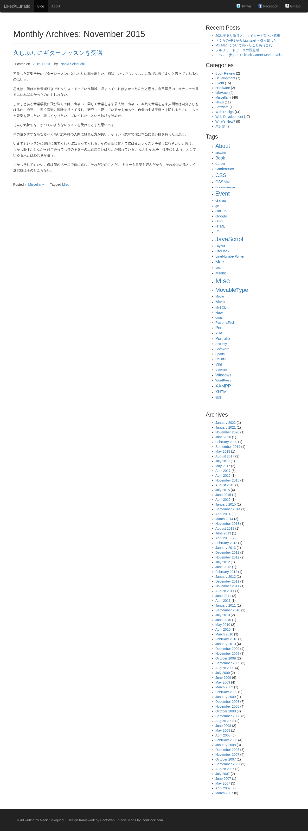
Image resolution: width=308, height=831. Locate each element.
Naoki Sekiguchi (72, 64)
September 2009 (227, 663)
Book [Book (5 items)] (220, 158)
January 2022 (225, 423)
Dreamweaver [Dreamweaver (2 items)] (225, 187)
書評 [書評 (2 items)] (218, 397)
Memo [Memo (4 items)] (220, 273)
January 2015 (225, 504)
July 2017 (222, 461)
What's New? (225, 121)
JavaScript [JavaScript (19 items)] (229, 239)
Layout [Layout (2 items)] (220, 246)
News (219, 102)
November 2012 (227, 557)
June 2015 (223, 495)
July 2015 (222, 490)
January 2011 (225, 605)
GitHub (293, 6)
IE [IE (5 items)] (217, 231)
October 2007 (225, 759)
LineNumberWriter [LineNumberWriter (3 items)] (229, 256)
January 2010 (225, 644)
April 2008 (223, 735)
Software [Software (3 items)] (222, 349)
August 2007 (224, 769)
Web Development (229, 117)
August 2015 (224, 485)
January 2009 (225, 697)
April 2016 (223, 475)
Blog (40, 6)
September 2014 (227, 509)
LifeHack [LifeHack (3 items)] (222, 251)
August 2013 (224, 528)
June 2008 (223, 726)
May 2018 (222, 451)
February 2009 (226, 692)
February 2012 (226, 572)
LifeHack (221, 93)
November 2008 (227, 706)
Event (219, 83)
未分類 (220, 126)
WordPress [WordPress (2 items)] (223, 380)
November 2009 (227, 653)
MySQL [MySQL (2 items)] (220, 307)
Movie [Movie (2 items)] (219, 296)
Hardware (222, 88)
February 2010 (226, 639)
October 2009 (225, 658)
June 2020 (223, 437)
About (55, 6)
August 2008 (224, 721)
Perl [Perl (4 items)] (218, 327)
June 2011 (223, 596)
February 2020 (226, 442)
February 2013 (226, 543)
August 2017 (224, 456)
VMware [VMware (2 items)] (221, 370)
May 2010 (222, 625)
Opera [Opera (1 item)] (219, 317)
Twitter (244, 6)
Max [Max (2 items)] (218, 268)
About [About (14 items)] (222, 146)
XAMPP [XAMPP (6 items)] (223, 385)
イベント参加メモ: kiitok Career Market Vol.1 (249, 55)
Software (222, 107)
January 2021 (225, 427)
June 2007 (223, 778)
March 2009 (224, 687)
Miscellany (36, 184)
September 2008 (227, 716)
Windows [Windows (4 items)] (223, 375)
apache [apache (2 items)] (220, 152)
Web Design (224, 112)
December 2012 (227, 552)
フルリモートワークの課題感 (237, 50)
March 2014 (224, 519)
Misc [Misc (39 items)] (222, 281)
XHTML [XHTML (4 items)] (222, 392)
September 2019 (227, 447)
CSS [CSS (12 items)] (220, 175)
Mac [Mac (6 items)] (219, 261)
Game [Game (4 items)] (220, 200)
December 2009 (227, 649)
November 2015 (227, 480)
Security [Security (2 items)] (221, 344)
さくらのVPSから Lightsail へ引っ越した (246, 40)
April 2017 (223, 471)
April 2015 (223, 499)
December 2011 (227, 581)
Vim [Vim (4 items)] (218, 364)
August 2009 (224, 668)
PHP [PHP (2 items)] (218, 333)
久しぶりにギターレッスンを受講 (58, 53)
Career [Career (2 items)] (220, 163)
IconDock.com (152, 820)
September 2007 (227, 764)
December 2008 (227, 702)
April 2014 (223, 514)
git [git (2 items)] (217, 206)
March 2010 (224, 634)
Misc (65, 184)
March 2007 (224, 793)
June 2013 (223, 533)
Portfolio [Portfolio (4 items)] (222, 338)
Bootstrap (107, 820)
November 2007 (227, 754)
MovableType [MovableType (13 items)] (231, 290)
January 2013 (225, 548)
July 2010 (222, 615)
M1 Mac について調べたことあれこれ (243, 45)
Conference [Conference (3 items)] (224, 169)
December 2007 (227, 750)
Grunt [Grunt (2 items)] (219, 221)
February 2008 (226, 740)
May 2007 (222, 783)
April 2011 (223, 601)
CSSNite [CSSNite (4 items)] (223, 182)
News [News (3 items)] (219, 313)
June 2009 (223, 677)
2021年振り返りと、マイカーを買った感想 (247, 36)
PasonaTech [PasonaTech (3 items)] (225, 322)
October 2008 (225, 711)
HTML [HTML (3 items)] (220, 226)
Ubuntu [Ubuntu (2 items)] (220, 359)
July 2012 (222, 562)
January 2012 (225, 576)
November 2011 (227, 586)
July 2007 (222, 774)
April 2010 (223, 629)
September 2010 (227, 610)
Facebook (268, 6)
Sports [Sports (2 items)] (220, 354)
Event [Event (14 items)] (222, 193)
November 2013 (227, 524)
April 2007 (223, 788)
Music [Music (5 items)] (220, 301)
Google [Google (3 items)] (221, 216)
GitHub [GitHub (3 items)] (221, 211)
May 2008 (222, 730)
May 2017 (222, 466)
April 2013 (223, 538)
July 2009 (222, 673)
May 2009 (222, 682)
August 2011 (224, 591)
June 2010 (223, 620)
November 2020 (227, 432)
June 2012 (223, 567)
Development (225, 78)
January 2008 (225, 745)
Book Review (225, 73)
